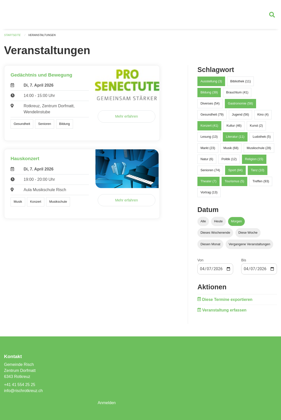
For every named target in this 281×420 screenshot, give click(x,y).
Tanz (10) (257, 170)
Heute (218, 222)
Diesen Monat (210, 244)
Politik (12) (228, 159)
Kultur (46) (233, 126)
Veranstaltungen (42, 35)
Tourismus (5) (234, 182)
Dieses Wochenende (215, 233)
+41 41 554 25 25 (20, 384)
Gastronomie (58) (240, 104)
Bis (243, 260)
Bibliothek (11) (240, 81)
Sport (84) (235, 170)
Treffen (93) (261, 182)
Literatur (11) (235, 137)
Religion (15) (254, 159)
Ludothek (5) (262, 137)
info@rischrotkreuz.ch (23, 391)
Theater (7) (208, 182)
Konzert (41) (209, 126)
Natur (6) (206, 159)
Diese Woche (248, 233)
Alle (203, 222)
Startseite (12, 35)
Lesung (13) (209, 137)
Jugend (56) (240, 115)
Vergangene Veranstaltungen (249, 244)
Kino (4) (263, 115)
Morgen (236, 222)
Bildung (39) (209, 92)
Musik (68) (230, 148)
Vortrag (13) (209, 193)
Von (200, 260)
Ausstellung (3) (211, 81)
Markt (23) (207, 148)
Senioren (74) (210, 170)
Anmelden (107, 403)
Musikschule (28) (259, 148)
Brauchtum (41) (237, 92)
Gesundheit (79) (212, 115)
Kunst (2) (256, 126)
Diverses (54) (210, 104)
